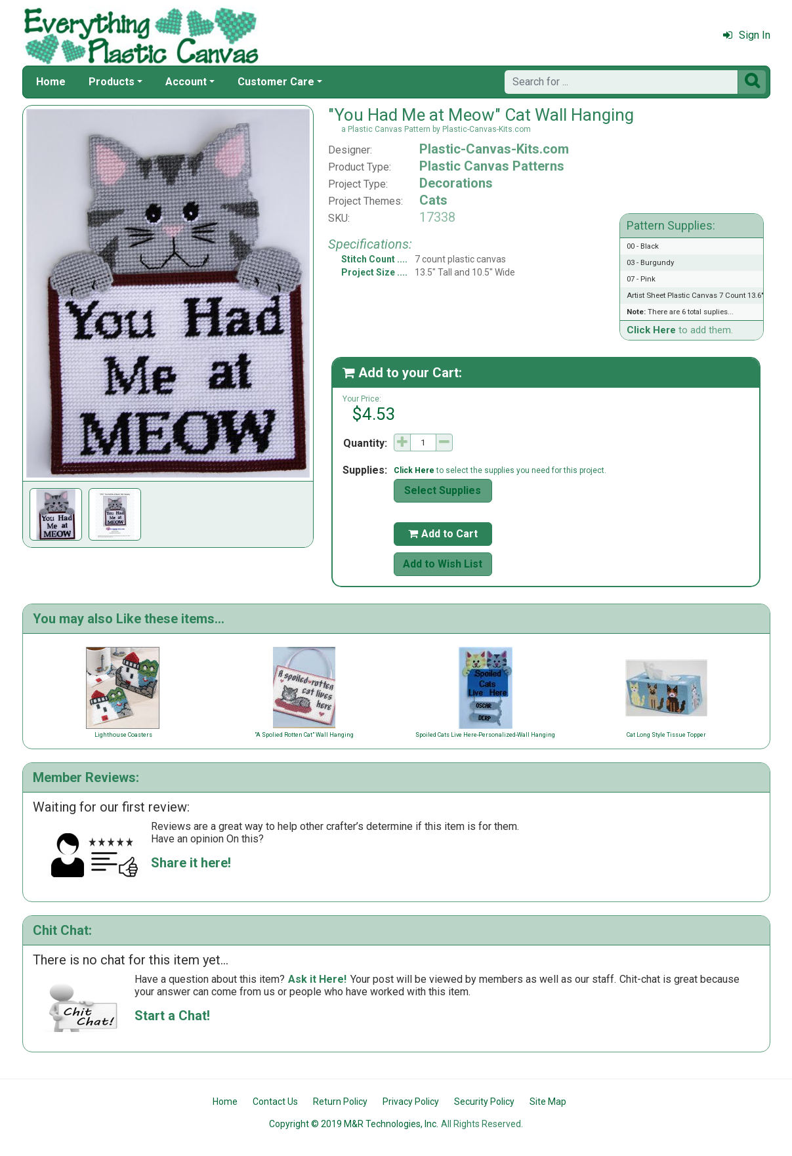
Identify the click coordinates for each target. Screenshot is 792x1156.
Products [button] (112, 81)
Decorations (456, 183)
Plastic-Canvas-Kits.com (494, 149)
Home (51, 81)
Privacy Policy (411, 1101)
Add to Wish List (442, 564)
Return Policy (340, 1101)
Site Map (548, 1101)
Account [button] (186, 81)
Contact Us (275, 1101)
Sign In (746, 35)
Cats (433, 200)
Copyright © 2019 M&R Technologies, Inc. (353, 1124)
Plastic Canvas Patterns (491, 166)
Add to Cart (443, 533)
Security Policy (484, 1101)
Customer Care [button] (276, 81)
